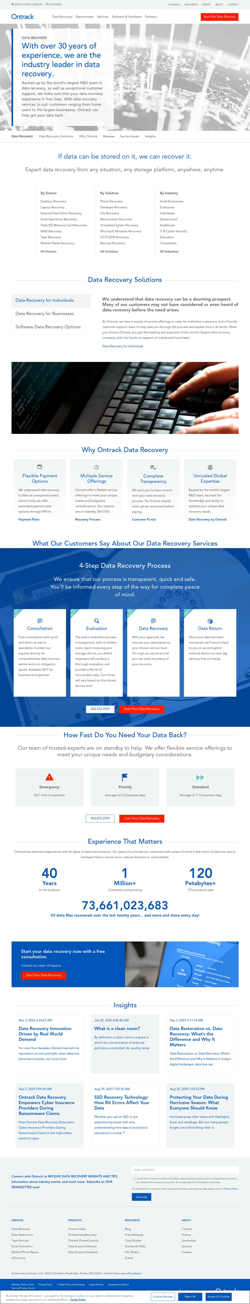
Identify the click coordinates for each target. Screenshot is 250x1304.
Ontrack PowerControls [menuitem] (83, 1240)
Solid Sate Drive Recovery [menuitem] (59, 219)
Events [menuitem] (129, 1258)
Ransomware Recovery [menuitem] (116, 219)
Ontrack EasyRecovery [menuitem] (82, 1235)
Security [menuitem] (187, 1246)
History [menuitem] (186, 1235)
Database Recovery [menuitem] (113, 207)
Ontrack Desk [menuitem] (77, 1229)
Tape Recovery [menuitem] (51, 237)
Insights (150, 136)
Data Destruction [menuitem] (22, 1235)
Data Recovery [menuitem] (21, 1229)
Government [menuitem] (169, 219)
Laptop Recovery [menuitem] (52, 207)
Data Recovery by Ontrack (208, 519)
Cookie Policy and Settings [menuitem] (71, 1285)
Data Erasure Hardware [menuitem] (83, 1252)
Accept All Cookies (219, 1297)
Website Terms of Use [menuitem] (23, 1285)
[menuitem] (48, 251)
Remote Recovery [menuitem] (112, 243)
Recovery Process (87, 519)
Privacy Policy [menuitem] (45, 1285)
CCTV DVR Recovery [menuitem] (114, 237)
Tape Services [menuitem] (20, 1240)
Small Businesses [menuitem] (171, 201)
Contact (233, 5)
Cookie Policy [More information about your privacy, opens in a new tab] (78, 1300)
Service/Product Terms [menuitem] (23, 1288)
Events (206, 5)
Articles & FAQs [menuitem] (135, 1246)
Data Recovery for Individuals (122, 346)
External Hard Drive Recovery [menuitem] (61, 213)
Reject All (190, 1297)
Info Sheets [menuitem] (132, 1252)
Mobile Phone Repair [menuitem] (25, 1252)
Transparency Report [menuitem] (118, 1285)
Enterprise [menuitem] (167, 207)
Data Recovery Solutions (56, 136)
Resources (191, 5)
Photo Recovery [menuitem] (111, 201)
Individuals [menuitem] (167, 213)
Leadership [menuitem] (189, 1240)
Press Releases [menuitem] (134, 1235)
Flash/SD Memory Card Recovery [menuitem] (64, 225)
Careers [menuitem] (186, 1252)
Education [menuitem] (167, 237)
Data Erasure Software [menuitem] (82, 1246)
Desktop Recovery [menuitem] (53, 201)
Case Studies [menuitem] (133, 1240)
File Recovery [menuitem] (109, 213)
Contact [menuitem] (187, 1229)
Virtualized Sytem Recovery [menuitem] (119, 225)
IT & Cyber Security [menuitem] (173, 231)
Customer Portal (144, 519)
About (219, 5)
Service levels (129, 136)
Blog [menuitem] (128, 1229)
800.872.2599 (100, 709)
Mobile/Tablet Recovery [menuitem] (57, 243)
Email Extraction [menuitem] (22, 1246)
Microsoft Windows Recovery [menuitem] (120, 231)
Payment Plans (28, 519)
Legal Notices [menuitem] (96, 1285)
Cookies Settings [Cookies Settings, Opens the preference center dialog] (163, 1297)
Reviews (109, 136)
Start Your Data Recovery (219, 16)
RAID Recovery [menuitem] (51, 231)
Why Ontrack (88, 136)
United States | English (27, 4)
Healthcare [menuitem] (167, 225)
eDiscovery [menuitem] (18, 1258)
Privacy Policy (231, 1189)
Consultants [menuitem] (168, 243)
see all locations (131, 1273)
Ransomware (85, 17)
